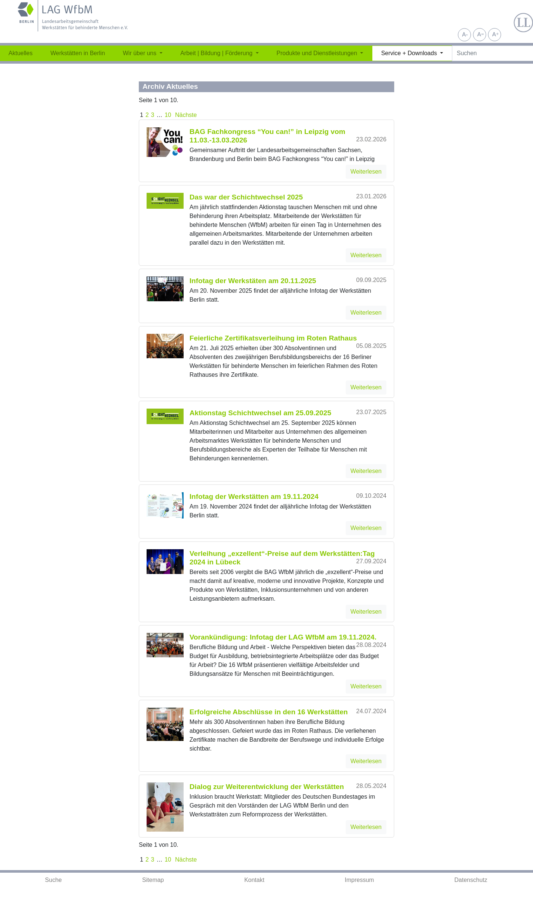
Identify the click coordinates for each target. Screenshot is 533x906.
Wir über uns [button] (140, 53)
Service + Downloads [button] (410, 53)
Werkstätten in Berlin (77, 53)
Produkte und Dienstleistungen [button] (317, 53)
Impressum (359, 880)
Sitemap (153, 880)
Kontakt (254, 880)
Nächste (185, 115)
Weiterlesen (366, 171)
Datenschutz (471, 880)
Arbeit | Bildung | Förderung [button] (217, 53)
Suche (53, 880)
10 (168, 115)
